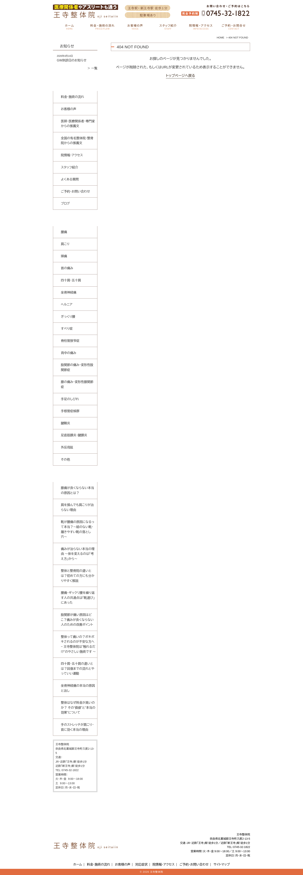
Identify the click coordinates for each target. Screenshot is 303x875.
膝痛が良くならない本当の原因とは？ (77, 490)
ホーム (77, 864)
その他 (65, 459)
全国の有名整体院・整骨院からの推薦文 (77, 141)
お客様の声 (68, 109)
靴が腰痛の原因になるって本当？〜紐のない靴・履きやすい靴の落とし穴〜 (77, 529)
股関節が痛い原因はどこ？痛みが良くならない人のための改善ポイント (77, 619)
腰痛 (64, 232)
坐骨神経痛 (68, 292)
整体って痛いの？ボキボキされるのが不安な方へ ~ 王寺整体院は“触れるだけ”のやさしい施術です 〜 (78, 644)
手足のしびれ (70, 399)
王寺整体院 (156, 872)
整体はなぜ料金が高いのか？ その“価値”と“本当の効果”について (78, 707)
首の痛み (67, 268)
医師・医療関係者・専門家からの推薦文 (78, 124)
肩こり (65, 244)
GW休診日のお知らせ (71, 60)
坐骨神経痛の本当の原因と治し (78, 688)
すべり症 (67, 328)
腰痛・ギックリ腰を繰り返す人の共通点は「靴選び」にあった (78, 597)
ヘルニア (66, 304)
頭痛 (64, 256)
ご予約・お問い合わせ (75, 191)
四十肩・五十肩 (71, 280)
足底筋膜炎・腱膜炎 (74, 435)
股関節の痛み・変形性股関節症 (77, 367)
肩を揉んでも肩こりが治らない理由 (77, 507)
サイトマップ (222, 864)
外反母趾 (67, 447)
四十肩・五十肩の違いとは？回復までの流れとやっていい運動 (77, 668)
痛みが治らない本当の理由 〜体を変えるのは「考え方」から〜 (77, 553)
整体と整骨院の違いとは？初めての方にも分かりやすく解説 (77, 575)
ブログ (65, 203)
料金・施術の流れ (72, 96)
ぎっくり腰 (68, 316)
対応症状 (141, 864)
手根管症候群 (70, 411)
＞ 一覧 (92, 68)
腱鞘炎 (65, 423)
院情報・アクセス (72, 155)
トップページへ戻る (180, 76)
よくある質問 (70, 179)
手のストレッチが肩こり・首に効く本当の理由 (77, 727)
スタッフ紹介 (69, 167)
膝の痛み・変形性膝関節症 (77, 384)
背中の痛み (68, 353)
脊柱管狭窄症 (70, 340)
